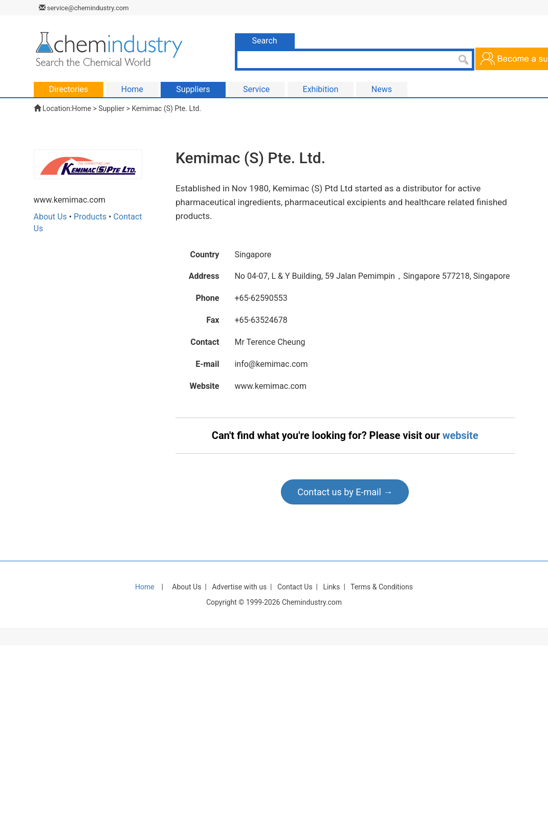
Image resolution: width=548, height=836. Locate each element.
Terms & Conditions (381, 587)
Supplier (112, 108)
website (460, 435)
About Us (50, 217)
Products (90, 217)
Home (82, 108)
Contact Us (295, 587)
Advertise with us (239, 587)
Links (331, 587)
